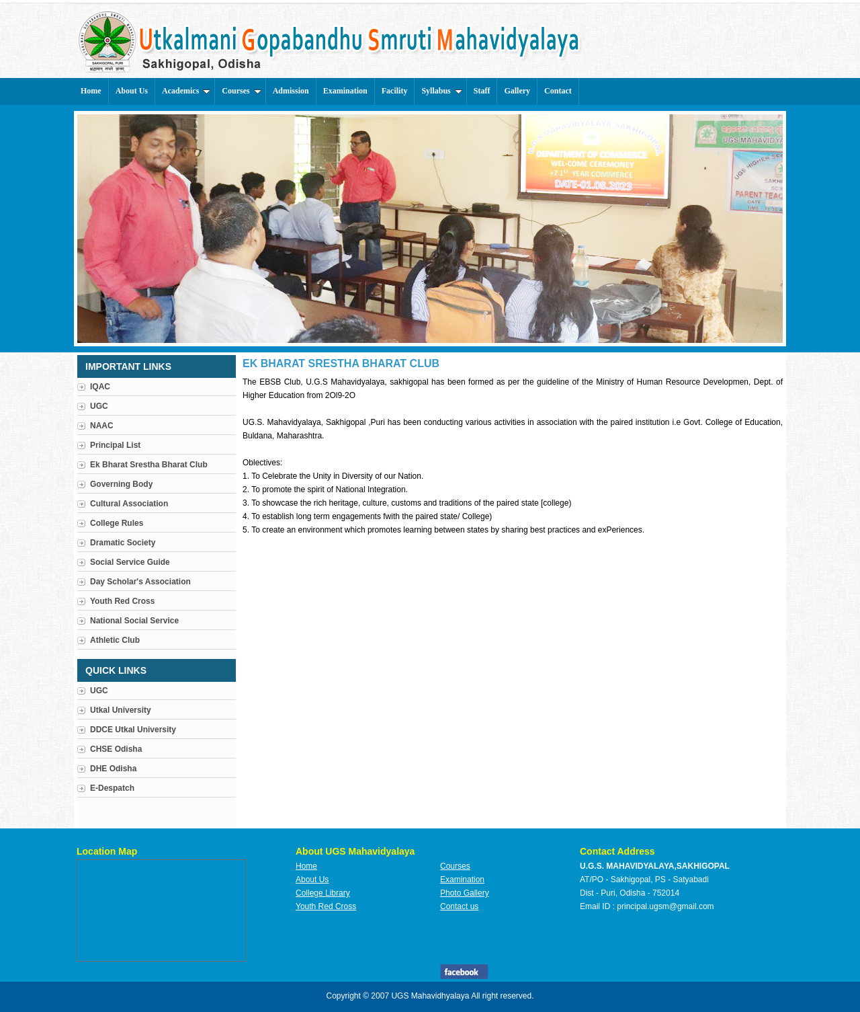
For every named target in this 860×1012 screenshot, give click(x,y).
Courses (241, 90)
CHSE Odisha (116, 749)
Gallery (517, 90)
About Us (132, 90)
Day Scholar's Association (140, 581)
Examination (345, 90)
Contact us (459, 906)
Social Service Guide (130, 562)
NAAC (102, 425)
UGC (99, 406)
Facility (395, 90)
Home (91, 90)
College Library (323, 893)
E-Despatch (112, 788)
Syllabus (441, 90)
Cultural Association (129, 503)
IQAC (100, 386)
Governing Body (121, 484)
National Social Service (134, 620)
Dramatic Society (122, 542)
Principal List (115, 445)
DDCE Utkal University (133, 729)
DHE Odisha (113, 768)
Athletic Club (115, 640)
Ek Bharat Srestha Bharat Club (149, 464)
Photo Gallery (464, 893)
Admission (291, 90)
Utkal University (120, 710)
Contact (558, 90)
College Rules (116, 523)
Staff (482, 90)
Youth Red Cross (122, 601)
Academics (186, 90)
